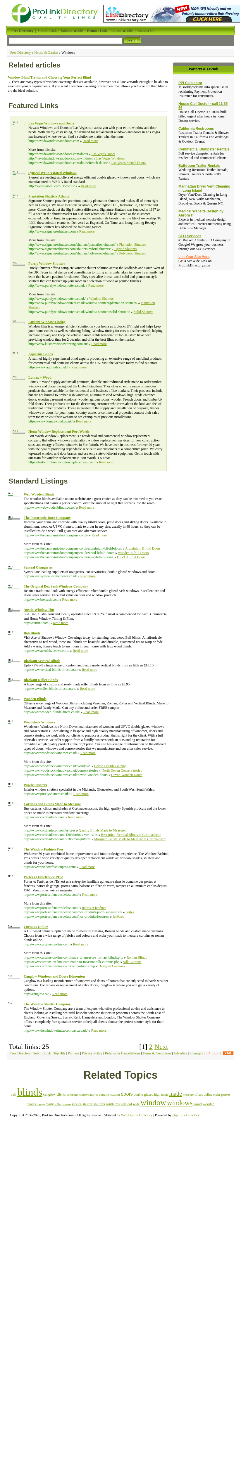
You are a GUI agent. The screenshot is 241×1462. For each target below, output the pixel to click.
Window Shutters (101, 299)
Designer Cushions (111, 966)
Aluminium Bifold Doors (143, 548)
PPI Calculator (190, 83)
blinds (29, 1092)
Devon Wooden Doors (126, 775)
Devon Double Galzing (110, 766)
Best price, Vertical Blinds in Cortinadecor (131, 835)
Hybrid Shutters (125, 249)
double (138, 1094)
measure (188, 1094)
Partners (73, 1053)
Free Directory (20, 53)
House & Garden (46, 53)
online (208, 1094)
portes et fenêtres (94, 908)
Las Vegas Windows (110, 158)
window (153, 1102)
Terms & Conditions (156, 1053)
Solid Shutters (143, 312)
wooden (208, 1104)
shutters (99, 1104)
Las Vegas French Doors (128, 163)
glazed (148, 1094)
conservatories (88, 1094)
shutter (87, 1104)
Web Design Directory (137, 1115)
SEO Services (189, 236)
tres (117, 1104)
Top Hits (59, 1053)
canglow (49, 1094)
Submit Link (42, 1053)
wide (136, 1104)
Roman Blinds (137, 957)
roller (57, 1104)
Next (161, 1046)
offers (198, 1094)
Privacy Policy (92, 1053)
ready (50, 1104)
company (72, 1094)
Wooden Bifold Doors (133, 553)
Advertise (180, 1053)
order (216, 1094)
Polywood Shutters (132, 253)
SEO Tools (211, 1053)
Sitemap (195, 1053)
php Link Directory (186, 1115)
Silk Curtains (132, 962)
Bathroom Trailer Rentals (199, 166)
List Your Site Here (193, 257)
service (77, 1104)
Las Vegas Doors (103, 154)
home (164, 1094)
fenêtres (118, 916)
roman (67, 1104)
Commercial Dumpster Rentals (204, 149)
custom (115, 1094)
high (157, 1094)
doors (127, 1094)
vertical (126, 1104)
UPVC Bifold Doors (131, 557)
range (41, 1104)
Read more (90, 141)
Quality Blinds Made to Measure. (102, 830)
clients (61, 1094)
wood (197, 1104)
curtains (104, 1094)
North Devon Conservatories (121, 770)
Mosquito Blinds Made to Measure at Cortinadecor (130, 839)
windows (179, 1103)
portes (129, 912)
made (175, 1093)
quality (32, 1104)
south (110, 1104)
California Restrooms (196, 129)
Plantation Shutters (132, 244)
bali (13, 1094)
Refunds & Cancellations (122, 1053)
